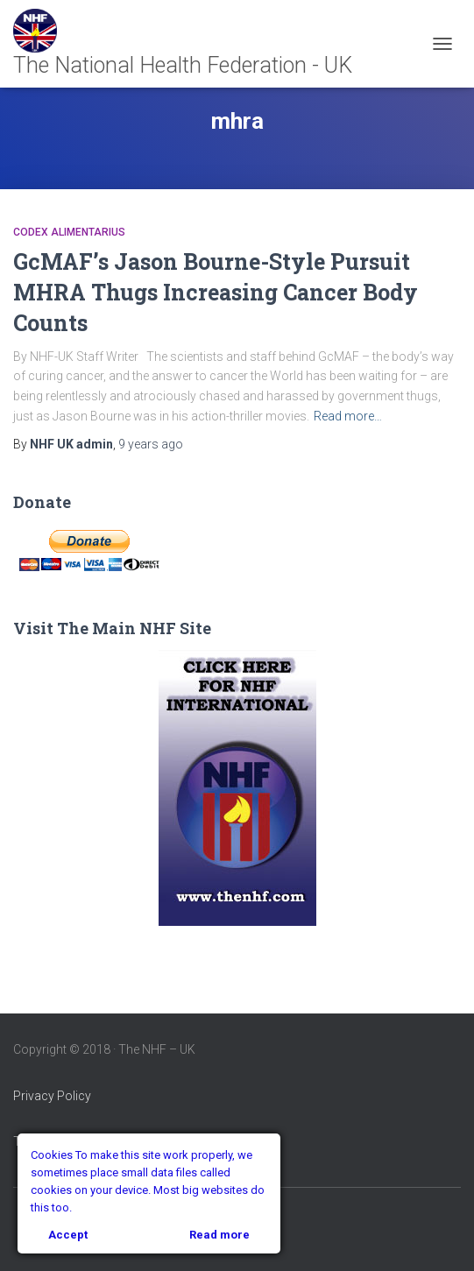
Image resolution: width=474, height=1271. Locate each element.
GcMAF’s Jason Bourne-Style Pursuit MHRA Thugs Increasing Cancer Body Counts (215, 292)
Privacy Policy (52, 1096)
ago (150, 444)
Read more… (348, 416)
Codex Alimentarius (69, 232)
